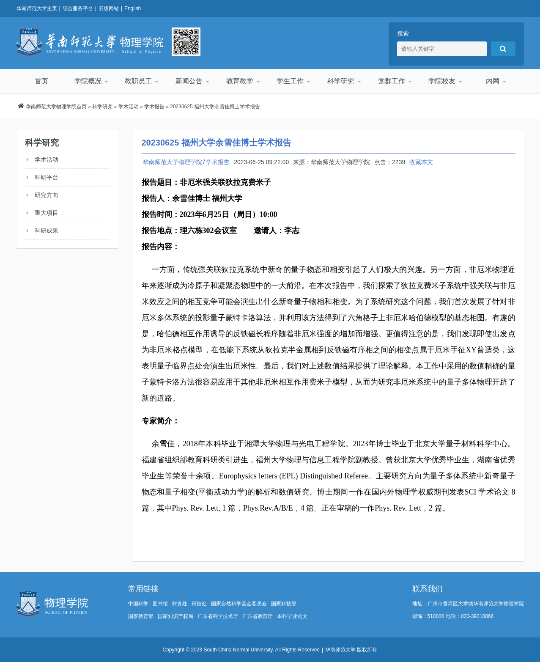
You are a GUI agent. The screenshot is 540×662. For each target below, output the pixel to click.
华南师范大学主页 (36, 8)
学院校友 (441, 81)
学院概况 (87, 81)
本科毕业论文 (292, 616)
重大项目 (46, 212)
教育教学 (239, 81)
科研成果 (46, 230)
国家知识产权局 (175, 616)
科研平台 (46, 177)
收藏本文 (421, 162)
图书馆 (160, 604)
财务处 (179, 604)
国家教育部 (141, 616)
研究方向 (46, 195)
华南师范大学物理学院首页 (56, 107)
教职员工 (138, 81)
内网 (492, 81)
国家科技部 (283, 604)
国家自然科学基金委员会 (239, 604)
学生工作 (290, 81)
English (132, 8)
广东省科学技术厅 (217, 616)
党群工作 (391, 81)
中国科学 (138, 604)
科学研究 (340, 81)
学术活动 (128, 107)
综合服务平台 (78, 8)
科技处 (199, 604)
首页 (41, 81)
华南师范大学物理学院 (89, 41)
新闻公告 (189, 81)
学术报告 (154, 107)
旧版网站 (109, 8)
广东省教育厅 (257, 616)
